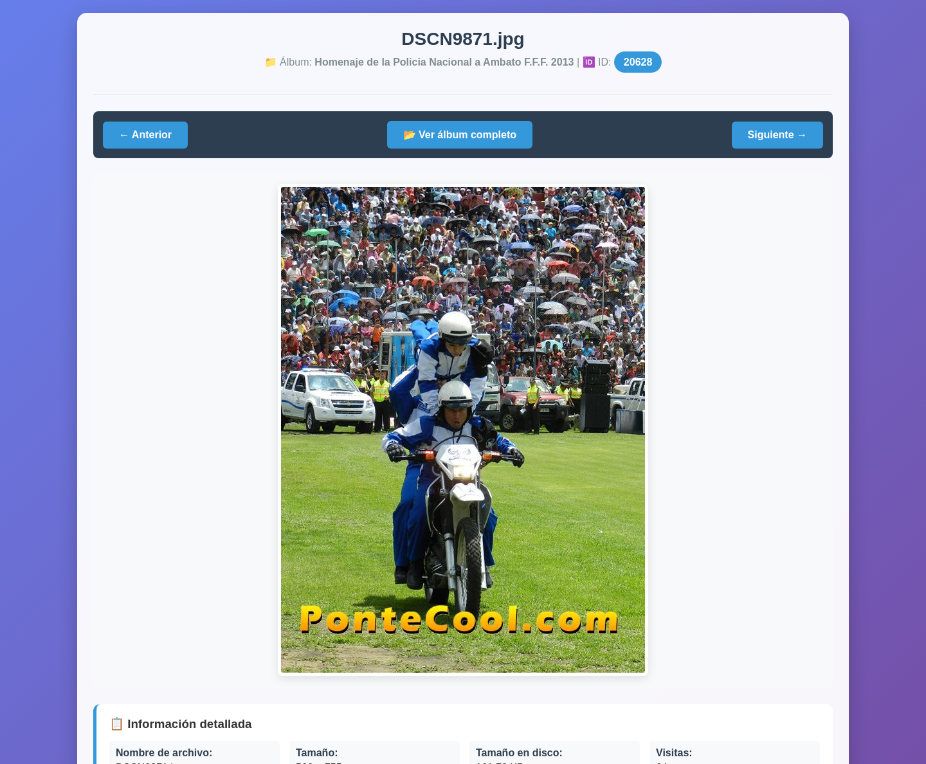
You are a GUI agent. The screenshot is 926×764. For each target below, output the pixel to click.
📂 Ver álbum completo (459, 134)
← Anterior (145, 134)
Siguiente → (777, 134)
